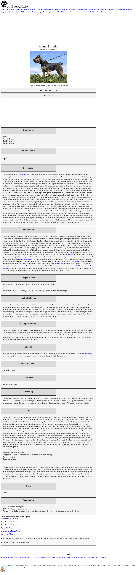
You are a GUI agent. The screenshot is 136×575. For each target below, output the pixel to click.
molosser (22, 174)
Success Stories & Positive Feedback (44, 557)
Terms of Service (93, 557)
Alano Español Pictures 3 (9, 525)
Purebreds (19, 9)
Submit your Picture (75, 12)
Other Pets (15, 12)
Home (3, 9)
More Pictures (62, 12)
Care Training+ (37, 12)
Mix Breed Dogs (29, 9)
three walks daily (86, 354)
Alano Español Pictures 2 (9, 522)
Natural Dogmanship (26, 557)
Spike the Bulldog (89, 12)
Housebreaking (82, 9)
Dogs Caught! (5, 12)
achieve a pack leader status (26, 266)
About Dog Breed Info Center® (9, 557)
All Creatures (25, 12)
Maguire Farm (60, 557)
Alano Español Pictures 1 (9, 519)
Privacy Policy (82, 557)
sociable (70, 254)
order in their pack (71, 266)
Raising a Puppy (93, 9)
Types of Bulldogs (7, 528)
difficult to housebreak (73, 261)
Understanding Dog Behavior (65, 9)
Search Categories (107, 9)
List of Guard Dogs (7, 534)
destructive (58, 263)
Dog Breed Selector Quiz (124, 9)
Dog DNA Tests (49, 95)
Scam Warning (102, 12)
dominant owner (26, 259)
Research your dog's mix (45, 9)
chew (43, 263)
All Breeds (10, 9)
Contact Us (102, 557)
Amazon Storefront (71, 557)
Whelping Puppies (49, 12)
